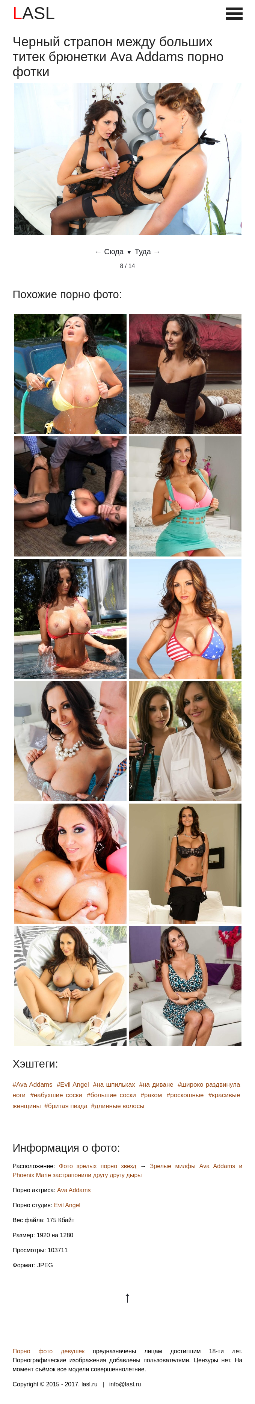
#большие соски (111, 1095)
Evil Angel (67, 1205)
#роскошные (185, 1095)
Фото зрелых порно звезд (97, 1166)
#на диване (156, 1084)
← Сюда (109, 251)
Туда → (148, 251)
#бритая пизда (66, 1106)
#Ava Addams (33, 1084)
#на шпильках (114, 1084)
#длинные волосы (117, 1106)
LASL (34, 13)
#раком (151, 1095)
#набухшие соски (56, 1095)
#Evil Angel (73, 1084)
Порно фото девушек (49, 1351)
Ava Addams (74, 1190)
